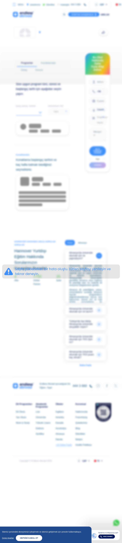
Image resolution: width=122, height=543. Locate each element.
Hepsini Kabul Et (29, 538)
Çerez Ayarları (8, 538)
